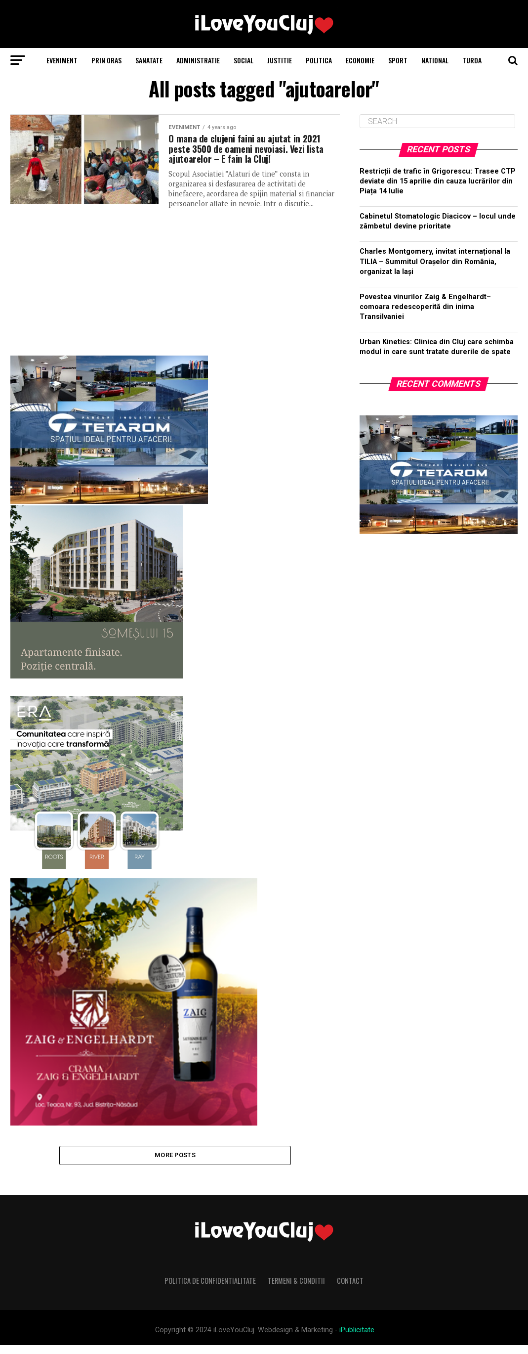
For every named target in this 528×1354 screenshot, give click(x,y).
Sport (397, 60)
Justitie (279, 60)
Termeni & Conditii (296, 1289)
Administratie (198, 60)
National (434, 60)
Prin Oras (106, 60)
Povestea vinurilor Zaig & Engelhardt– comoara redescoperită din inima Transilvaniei (425, 307)
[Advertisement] (174, 284)
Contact (350, 1289)
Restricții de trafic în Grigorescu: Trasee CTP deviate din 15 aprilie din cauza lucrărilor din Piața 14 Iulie (438, 181)
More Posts (175, 1162)
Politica (319, 60)
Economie (360, 60)
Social (243, 60)
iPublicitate (356, 1339)
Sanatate (148, 60)
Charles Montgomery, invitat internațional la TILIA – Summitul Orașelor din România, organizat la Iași (435, 261)
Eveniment (62, 60)
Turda (472, 60)
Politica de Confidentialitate (210, 1289)
